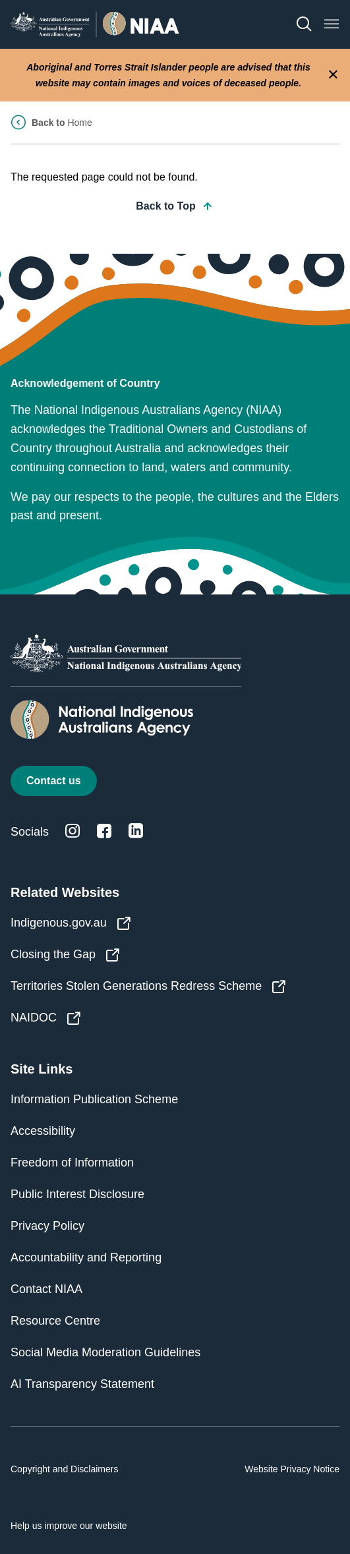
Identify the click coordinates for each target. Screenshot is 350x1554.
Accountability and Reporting (86, 1257)
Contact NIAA (46, 1289)
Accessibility (43, 1130)
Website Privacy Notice (292, 1469)
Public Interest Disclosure (77, 1194)
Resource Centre (55, 1320)
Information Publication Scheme (94, 1099)
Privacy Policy (47, 1225)
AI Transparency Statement (82, 1384)
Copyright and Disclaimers (64, 1469)
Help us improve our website (69, 1525)
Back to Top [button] (175, 206)
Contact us (53, 780)
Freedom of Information (72, 1162)
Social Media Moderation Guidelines (105, 1352)
